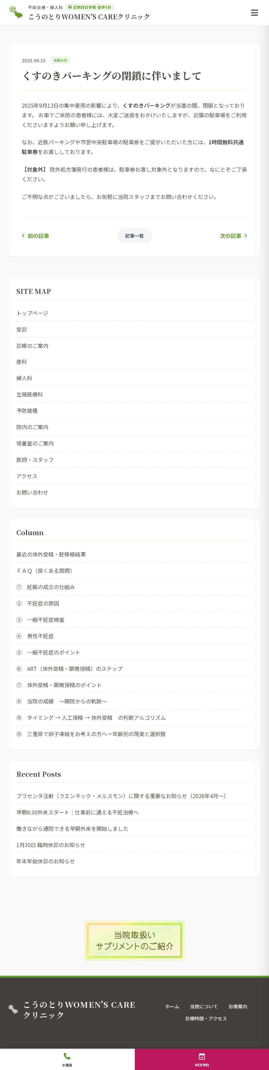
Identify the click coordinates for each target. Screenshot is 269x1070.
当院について (204, 1006)
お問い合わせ (32, 492)
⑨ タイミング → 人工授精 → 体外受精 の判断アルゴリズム (91, 717)
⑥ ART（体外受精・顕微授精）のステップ (69, 668)
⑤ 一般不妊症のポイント (48, 652)
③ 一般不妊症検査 (40, 619)
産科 (21, 362)
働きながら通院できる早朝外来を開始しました (72, 828)
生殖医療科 (29, 394)
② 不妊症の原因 (37, 603)
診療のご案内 (32, 346)
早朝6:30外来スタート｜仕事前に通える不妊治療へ (77, 812)
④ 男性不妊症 (35, 636)
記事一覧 (134, 235)
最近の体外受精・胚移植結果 (51, 554)
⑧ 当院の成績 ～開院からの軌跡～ (61, 701)
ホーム (172, 1006)
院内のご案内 (32, 427)
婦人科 (24, 378)
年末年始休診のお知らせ (45, 861)
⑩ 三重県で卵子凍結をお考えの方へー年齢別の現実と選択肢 (91, 734)
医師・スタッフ (35, 460)
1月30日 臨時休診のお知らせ (50, 845)
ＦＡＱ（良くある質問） (45, 570)
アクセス (26, 476)
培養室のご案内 (35, 443)
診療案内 (238, 1006)
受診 (21, 329)
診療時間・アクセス (206, 1018)
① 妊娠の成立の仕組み (45, 587)
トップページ (32, 313)
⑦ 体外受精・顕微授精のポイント (59, 685)
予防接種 (27, 411)
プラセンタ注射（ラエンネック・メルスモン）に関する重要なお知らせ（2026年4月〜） (122, 796)
